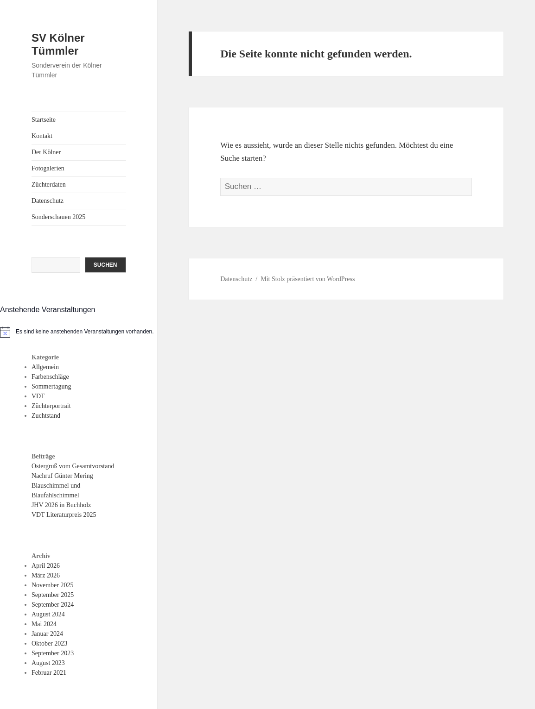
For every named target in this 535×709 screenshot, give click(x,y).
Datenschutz (48, 200)
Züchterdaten (49, 184)
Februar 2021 (49, 672)
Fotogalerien (48, 168)
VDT (38, 396)
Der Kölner (46, 152)
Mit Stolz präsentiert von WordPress (308, 279)
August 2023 (48, 662)
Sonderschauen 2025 (58, 216)
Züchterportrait (51, 405)
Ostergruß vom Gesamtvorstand (73, 466)
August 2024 (48, 614)
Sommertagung (51, 386)
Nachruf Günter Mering (62, 475)
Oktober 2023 (49, 643)
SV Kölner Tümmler (58, 44)
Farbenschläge (50, 376)
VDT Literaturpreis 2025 (64, 514)
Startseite (44, 119)
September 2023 (53, 653)
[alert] (78, 332)
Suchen (105, 265)
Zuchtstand (46, 415)
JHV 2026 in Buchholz (61, 505)
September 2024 (53, 604)
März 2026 (46, 575)
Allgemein (45, 367)
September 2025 (53, 594)
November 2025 (53, 585)
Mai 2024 (44, 624)
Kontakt (42, 135)
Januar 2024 (47, 633)
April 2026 (46, 565)
